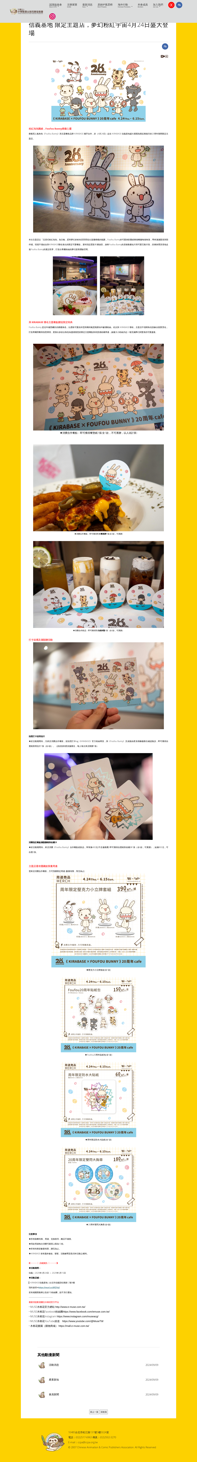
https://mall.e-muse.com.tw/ (74, 1326)
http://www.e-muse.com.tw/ (70, 1307)
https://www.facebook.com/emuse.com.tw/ (86, 1311)
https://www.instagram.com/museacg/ (77, 1316)
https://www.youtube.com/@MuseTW (82, 1321)
